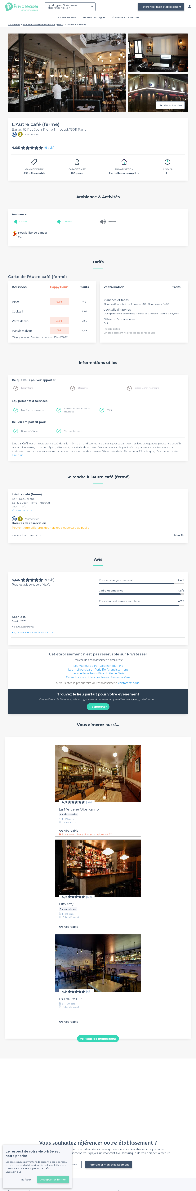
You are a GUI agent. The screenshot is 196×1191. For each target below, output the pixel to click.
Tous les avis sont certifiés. (31, 584)
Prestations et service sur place (141, 601)
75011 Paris (19, 506)
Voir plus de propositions (98, 1038)
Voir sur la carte (22, 510)
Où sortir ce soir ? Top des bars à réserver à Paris (98, 677)
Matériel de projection (33, 410)
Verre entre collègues (94, 17)
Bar (14, 499)
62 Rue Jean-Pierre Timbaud (31, 502)
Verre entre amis (73, 430)
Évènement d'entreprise (125, 17)
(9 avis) (49, 148)
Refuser (26, 1179)
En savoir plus (13, 1171)
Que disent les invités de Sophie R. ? (33, 632)
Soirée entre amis (66, 17)
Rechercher (98, 706)
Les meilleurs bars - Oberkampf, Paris (98, 665)
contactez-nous (128, 683)
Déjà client (72, 1164)
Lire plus (17, 455)
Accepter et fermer (53, 1179)
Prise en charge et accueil (141, 580)
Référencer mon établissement (161, 6)
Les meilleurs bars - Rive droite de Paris (98, 673)
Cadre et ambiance (141, 590)
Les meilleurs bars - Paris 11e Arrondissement (98, 669)
